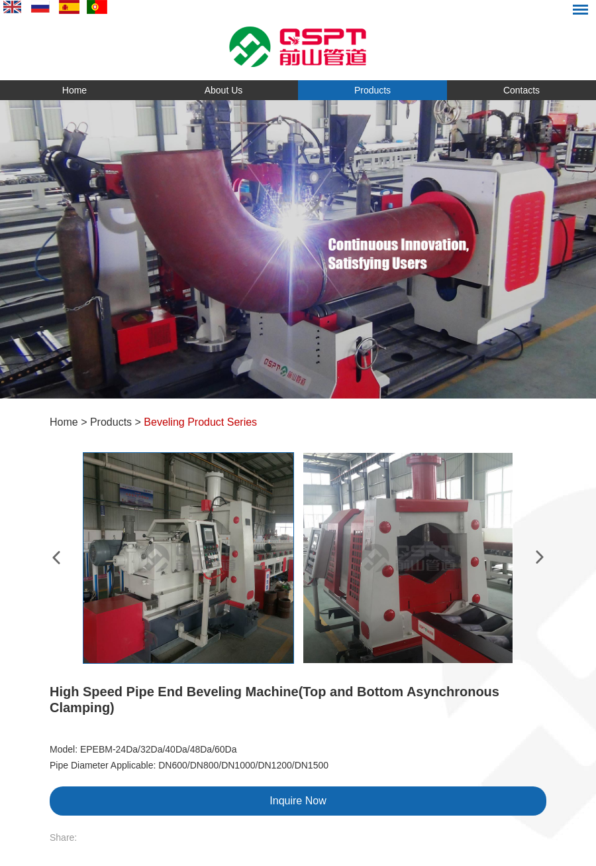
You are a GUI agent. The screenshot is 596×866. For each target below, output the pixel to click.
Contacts (521, 90)
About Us (224, 90)
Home (74, 90)
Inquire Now (298, 800)
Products (372, 90)
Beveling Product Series (200, 422)
